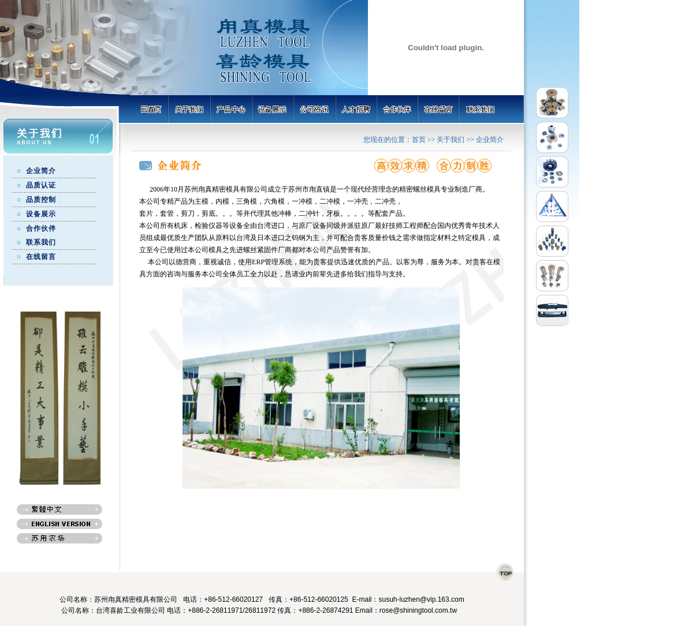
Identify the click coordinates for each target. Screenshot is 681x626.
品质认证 (41, 185)
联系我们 (41, 242)
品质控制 (41, 200)
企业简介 (41, 171)
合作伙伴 (41, 228)
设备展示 (41, 214)
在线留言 (41, 257)
